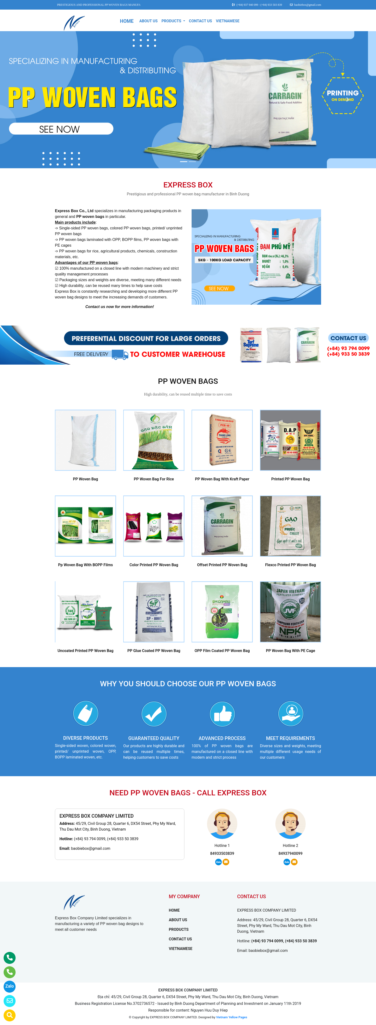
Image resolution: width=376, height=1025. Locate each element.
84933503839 (222, 853)
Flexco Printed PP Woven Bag (290, 565)
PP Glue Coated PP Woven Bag (153, 650)
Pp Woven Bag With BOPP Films (85, 565)
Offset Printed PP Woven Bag (222, 565)
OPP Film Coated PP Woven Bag (222, 650)
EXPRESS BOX (188, 184)
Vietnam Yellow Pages (231, 1017)
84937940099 (290, 853)
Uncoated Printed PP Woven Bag (85, 650)
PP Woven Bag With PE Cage (290, 650)
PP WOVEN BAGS (188, 381)
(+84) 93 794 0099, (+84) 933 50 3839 (106, 839)
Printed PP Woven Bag (290, 479)
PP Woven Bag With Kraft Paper (222, 479)
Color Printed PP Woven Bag (153, 565)
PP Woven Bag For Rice (154, 479)
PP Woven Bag (85, 479)
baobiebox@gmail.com (90, 848)
